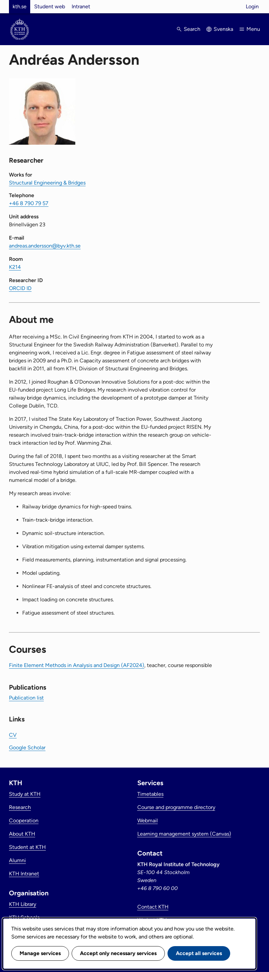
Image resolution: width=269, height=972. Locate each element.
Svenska (223, 29)
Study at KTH (24, 794)
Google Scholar (27, 747)
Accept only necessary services (118, 953)
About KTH (22, 834)
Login (252, 6)
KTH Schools (24, 917)
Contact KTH (152, 907)
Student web (49, 6)
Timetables (150, 794)
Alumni (17, 860)
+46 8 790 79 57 (28, 203)
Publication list (26, 698)
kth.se (20, 6)
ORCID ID (20, 288)
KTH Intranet (24, 873)
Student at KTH (27, 847)
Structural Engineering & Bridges (47, 183)
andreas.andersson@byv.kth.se (45, 246)
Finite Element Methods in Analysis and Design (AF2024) (76, 665)
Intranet (81, 6)
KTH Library (22, 904)
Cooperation (23, 820)
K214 (15, 267)
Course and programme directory (176, 807)
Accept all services (199, 953)
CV (13, 735)
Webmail (147, 820)
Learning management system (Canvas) (184, 834)
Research (20, 807)
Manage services (40, 953)
